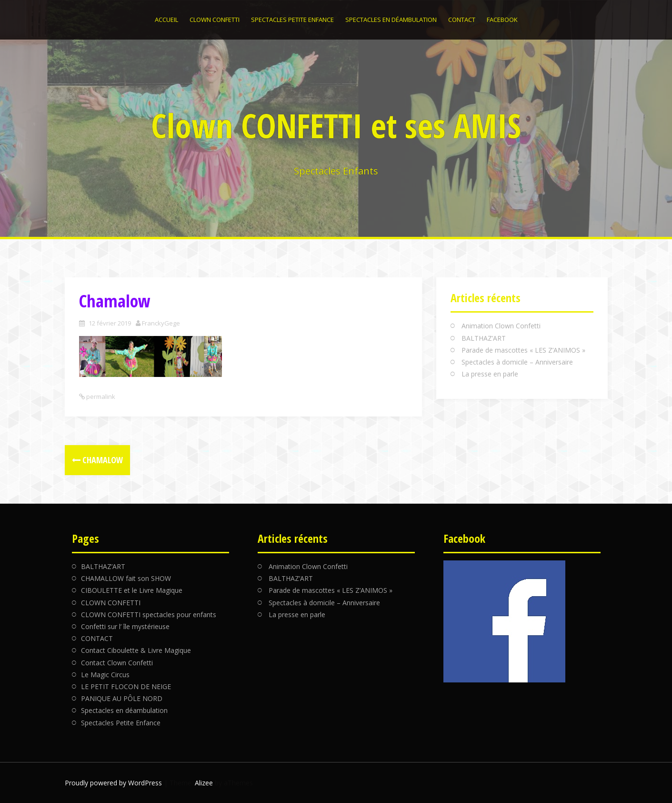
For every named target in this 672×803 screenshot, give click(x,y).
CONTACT (461, 19)
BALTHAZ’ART (483, 338)
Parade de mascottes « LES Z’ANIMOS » (523, 350)
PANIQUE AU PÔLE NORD (121, 698)
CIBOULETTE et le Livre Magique (131, 590)
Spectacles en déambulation (391, 19)
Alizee (204, 782)
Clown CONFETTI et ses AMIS (336, 125)
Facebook (502, 19)
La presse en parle (489, 373)
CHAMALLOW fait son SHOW (126, 578)
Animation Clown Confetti (501, 325)
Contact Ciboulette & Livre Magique (136, 650)
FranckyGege (161, 323)
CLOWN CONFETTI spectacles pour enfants (148, 614)
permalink (100, 396)
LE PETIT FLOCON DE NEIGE (126, 686)
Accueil (166, 19)
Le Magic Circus (105, 674)
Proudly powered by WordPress (113, 782)
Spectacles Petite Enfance (292, 19)
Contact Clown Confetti (117, 662)
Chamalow (97, 460)
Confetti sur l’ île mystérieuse (125, 626)
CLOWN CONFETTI (215, 19)
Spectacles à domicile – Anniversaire (517, 361)
